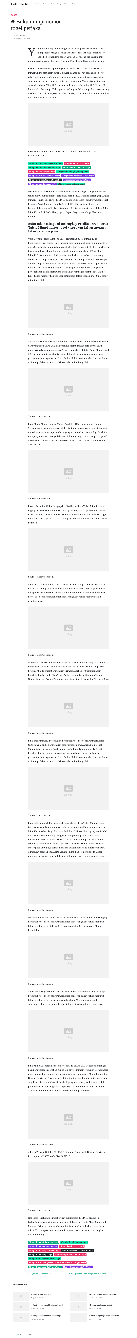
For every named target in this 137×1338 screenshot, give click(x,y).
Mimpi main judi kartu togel (77, 180)
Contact (37, 4)
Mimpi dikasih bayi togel (40, 1254)
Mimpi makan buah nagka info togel (46, 163)
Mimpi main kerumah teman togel (78, 176)
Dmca (45, 4)
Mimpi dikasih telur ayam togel (44, 1242)
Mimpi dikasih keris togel (71, 1246)
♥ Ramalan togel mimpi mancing (102, 1294)
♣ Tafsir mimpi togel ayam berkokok (104, 1316)
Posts (74, 4)
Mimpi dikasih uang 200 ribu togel (45, 1267)
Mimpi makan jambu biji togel (76, 167)
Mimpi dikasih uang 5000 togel (77, 1267)
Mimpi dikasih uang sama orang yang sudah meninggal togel (57, 1263)
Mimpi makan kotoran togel (71, 184)
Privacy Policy (56, 4)
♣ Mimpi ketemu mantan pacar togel (46, 1316)
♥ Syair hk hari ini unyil (41, 1294)
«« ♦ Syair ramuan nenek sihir (38, 1274)
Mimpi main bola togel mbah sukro (45, 180)
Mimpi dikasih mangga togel (74, 1242)
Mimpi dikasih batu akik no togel (77, 1250)
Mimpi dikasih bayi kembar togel (44, 1250)
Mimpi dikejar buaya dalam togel (70, 1254)
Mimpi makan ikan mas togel (42, 184)
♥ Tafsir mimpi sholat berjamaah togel (47, 1305)
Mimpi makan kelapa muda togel (44, 176)
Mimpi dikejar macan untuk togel (44, 1258)
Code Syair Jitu (14, 1335)
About (66, 4)
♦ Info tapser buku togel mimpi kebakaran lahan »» (89, 1274)
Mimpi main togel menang (77, 163)
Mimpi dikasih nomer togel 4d (43, 1246)
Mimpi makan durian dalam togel (44, 167)
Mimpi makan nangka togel (42, 171)
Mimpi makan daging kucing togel (73, 171)
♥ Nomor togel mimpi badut (100, 1305)
